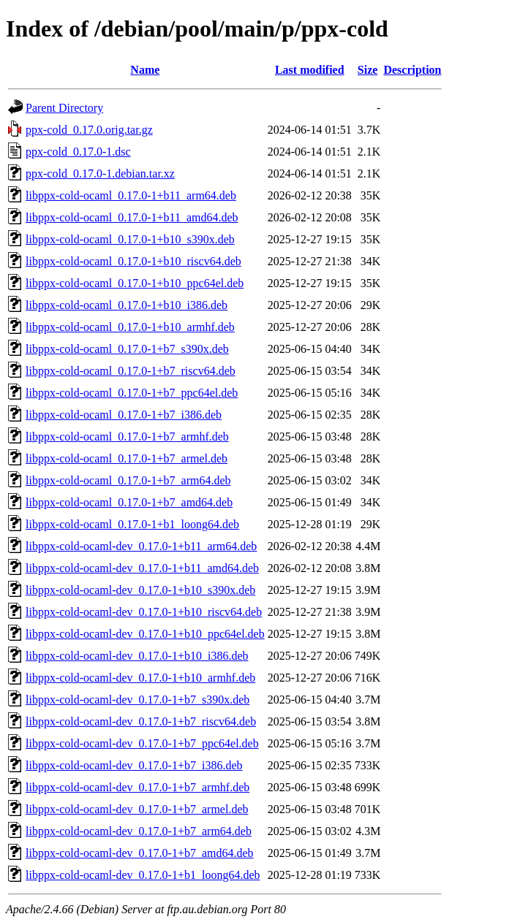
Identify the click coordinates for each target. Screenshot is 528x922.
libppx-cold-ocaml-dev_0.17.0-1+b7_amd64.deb (140, 853)
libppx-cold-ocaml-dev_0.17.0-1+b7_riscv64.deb (141, 721)
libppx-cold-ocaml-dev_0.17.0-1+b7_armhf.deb (137, 787)
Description (412, 70)
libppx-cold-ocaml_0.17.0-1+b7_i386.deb (124, 414)
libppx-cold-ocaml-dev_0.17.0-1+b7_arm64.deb (139, 831)
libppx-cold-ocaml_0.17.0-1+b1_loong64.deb (132, 524)
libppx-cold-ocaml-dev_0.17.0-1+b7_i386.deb (134, 765)
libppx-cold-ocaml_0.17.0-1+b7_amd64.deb (129, 502)
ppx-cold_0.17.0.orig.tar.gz (89, 129)
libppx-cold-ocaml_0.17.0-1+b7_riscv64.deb (130, 371)
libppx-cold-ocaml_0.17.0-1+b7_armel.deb (126, 458)
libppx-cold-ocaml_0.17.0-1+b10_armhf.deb (130, 327)
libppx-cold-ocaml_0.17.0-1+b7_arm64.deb (128, 480)
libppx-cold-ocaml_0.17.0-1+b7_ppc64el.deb (132, 392)
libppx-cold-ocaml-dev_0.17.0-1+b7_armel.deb (137, 809)
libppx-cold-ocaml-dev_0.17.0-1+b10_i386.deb (137, 655)
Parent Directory (64, 108)
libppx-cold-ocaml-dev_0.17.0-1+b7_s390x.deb (137, 699)
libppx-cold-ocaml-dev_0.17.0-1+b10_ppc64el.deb (145, 634)
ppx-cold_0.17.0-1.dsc (78, 151)
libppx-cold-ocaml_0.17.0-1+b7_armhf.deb (127, 436)
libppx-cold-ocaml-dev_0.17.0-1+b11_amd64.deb (142, 568)
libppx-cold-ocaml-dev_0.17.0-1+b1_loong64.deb (143, 875)
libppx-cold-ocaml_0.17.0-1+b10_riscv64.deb (133, 261)
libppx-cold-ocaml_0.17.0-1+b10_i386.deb (126, 305)
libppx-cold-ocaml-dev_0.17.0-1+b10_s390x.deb (140, 590)
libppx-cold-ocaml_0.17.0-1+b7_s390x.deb (127, 349)
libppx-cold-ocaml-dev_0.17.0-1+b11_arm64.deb (141, 546)
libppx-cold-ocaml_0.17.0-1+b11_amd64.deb (132, 217)
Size (368, 70)
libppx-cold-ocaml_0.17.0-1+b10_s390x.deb (130, 239)
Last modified (309, 70)
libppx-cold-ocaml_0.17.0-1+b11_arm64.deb (131, 195)
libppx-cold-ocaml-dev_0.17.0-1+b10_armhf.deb (140, 677)
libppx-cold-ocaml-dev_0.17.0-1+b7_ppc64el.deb (142, 743)
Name (144, 70)
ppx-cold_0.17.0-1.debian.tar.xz (100, 173)
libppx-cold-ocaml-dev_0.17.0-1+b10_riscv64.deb (144, 612)
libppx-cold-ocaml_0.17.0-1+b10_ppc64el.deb (135, 283)
